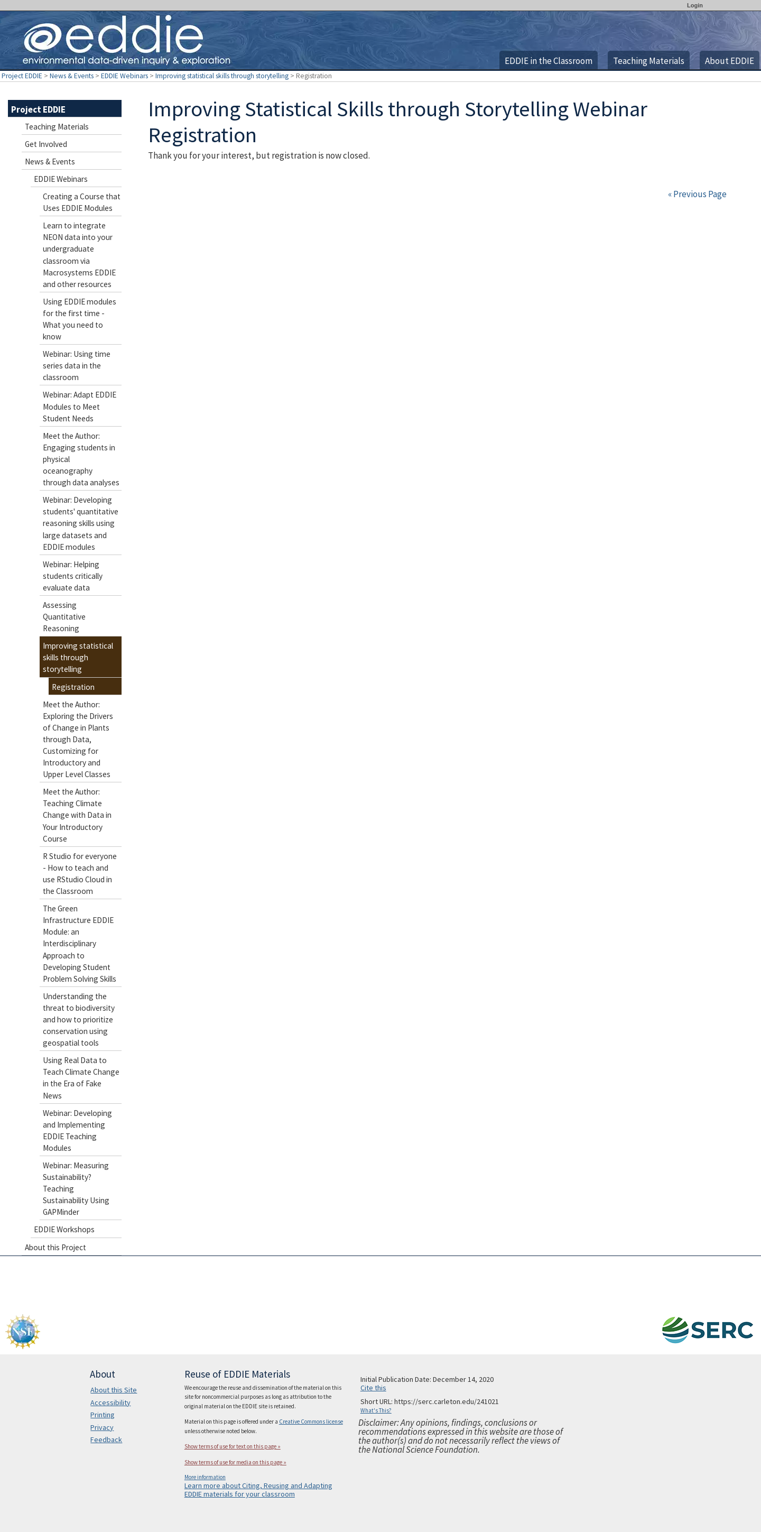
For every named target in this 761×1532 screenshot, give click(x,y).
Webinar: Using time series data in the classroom (76, 365)
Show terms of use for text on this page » (232, 1446)
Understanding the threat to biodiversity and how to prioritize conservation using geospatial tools (79, 1019)
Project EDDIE (22, 75)
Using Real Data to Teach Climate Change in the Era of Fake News (81, 1077)
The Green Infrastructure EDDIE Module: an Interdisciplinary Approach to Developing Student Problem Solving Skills (79, 943)
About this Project (55, 1247)
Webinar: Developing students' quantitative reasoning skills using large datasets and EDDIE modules (80, 523)
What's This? (376, 1410)
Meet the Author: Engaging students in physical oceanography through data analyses (81, 459)
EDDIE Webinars (124, 75)
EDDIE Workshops (64, 1229)
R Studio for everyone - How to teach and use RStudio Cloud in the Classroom (80, 873)
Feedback (106, 1439)
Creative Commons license (311, 1421)
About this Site (113, 1390)
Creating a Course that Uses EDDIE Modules (81, 202)
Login (695, 5)
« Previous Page (697, 194)
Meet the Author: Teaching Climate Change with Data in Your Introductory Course (77, 815)
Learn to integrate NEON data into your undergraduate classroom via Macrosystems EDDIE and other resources (79, 254)
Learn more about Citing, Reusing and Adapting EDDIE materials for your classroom (258, 1490)
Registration (73, 687)
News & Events (72, 75)
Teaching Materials (648, 61)
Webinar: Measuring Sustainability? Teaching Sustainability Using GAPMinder (76, 1188)
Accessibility (110, 1402)
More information (205, 1477)
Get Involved (46, 144)
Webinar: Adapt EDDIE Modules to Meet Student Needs (79, 406)
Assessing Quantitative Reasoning (64, 616)
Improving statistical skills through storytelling (222, 75)
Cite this (373, 1387)
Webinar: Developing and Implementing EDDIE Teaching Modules (77, 1130)
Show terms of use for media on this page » (235, 1462)
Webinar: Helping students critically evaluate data (73, 576)
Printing (102, 1414)
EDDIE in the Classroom (548, 61)
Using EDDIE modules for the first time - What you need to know (79, 319)
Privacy (102, 1427)
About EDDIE (729, 61)
